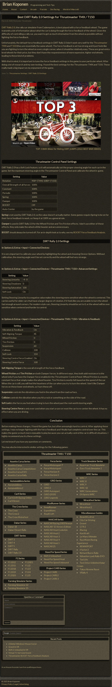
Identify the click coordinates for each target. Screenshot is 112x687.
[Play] (75, 87)
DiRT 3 (11, 538)
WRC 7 (83, 476)
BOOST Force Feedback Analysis (89, 231)
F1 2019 (12, 570)
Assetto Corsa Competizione (22, 467)
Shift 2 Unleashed (52, 554)
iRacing (83, 528)
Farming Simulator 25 (18, 587)
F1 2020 (12, 574)
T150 (13, 44)
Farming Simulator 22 (18, 583)
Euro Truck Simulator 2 (91, 467)
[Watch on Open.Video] (23, 142)
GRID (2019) (50, 493)
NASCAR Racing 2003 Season (58, 522)
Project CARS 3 (51, 577)
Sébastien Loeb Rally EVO (92, 555)
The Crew (13, 509)
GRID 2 (47, 486)
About (14, 9)
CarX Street (13, 499)
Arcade (33, 9)
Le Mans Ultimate (88, 535)
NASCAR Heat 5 (52, 541)
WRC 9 (83, 483)
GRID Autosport (52, 489)
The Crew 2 (13, 512)
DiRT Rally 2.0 (8, 26)
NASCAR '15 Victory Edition (57, 525)
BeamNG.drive (87, 515)
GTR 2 (83, 525)
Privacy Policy (7, 684)
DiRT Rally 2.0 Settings (37, 72)
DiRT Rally (13, 548)
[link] (15, 99)
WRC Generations (88, 489)
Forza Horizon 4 (51, 470)
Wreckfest (85, 502)
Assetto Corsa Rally (17, 474)
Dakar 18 (12, 525)
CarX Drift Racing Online (20, 496)
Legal (16, 684)
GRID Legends (51, 496)
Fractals (43, 9)
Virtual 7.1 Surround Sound (19, 654)
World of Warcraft (71, 9)
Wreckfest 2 (86, 506)
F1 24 (27, 570)
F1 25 (27, 574)
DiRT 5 (11, 544)
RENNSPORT (86, 545)
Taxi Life (84, 558)
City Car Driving (87, 518)
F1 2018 (12, 567)
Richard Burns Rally (89, 551)
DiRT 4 (11, 541)
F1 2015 (12, 564)
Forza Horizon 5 (51, 473)
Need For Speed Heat (54, 558)
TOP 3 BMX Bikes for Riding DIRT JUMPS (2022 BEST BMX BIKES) (52, 99)
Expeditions (50, 509)
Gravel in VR (13, 648)
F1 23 (27, 567)
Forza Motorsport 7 (53, 464)
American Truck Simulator (92, 464)
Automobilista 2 (15, 486)
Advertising (24, 684)
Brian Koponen (15, 4)
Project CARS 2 (51, 574)
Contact (23, 9)
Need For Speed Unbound (56, 561)
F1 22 (27, 564)
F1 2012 (12, 561)
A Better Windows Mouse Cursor (22, 645)
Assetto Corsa (15, 464)
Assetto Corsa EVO (17, 470)
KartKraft (84, 532)
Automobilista (15, 483)
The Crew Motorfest (18, 515)
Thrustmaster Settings (18, 72)
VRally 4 (83, 571)
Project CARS (50, 570)
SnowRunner (50, 506)
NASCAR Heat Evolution (56, 528)
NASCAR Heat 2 (52, 532)
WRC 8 (83, 480)
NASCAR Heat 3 (52, 535)
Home (5, 9)
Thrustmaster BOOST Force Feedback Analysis (28, 657)
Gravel (83, 522)
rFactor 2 (84, 548)
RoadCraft (49, 512)
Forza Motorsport (52, 467)
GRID (46, 483)
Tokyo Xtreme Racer (89, 568)
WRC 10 (84, 486)
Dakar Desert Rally (17, 528)
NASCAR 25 (50, 545)
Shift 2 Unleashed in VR (18, 651)
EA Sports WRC (87, 493)
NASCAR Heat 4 (52, 538)
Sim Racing (55, 9)
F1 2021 (29, 561)
